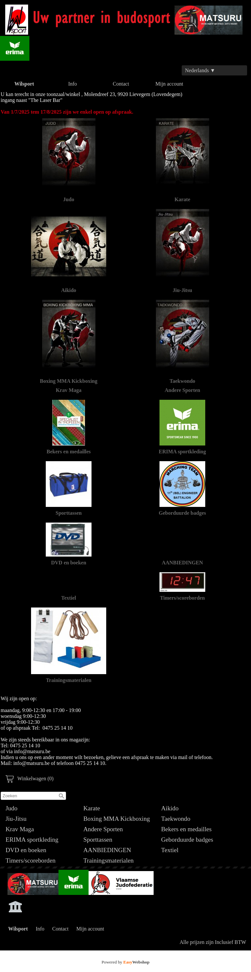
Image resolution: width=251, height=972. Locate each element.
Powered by (126, 962)
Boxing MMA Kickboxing (116, 818)
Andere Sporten (103, 829)
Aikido (169, 808)
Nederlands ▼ (200, 70)
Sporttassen (97, 839)
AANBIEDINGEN (107, 850)
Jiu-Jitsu (16, 818)
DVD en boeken (26, 850)
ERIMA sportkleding (32, 839)
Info (72, 84)
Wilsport (24, 84)
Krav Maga (20, 829)
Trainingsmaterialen (108, 860)
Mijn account (169, 84)
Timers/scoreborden (31, 860)
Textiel (169, 850)
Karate (91, 808)
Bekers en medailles (186, 829)
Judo (11, 808)
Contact (121, 84)
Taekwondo (175, 818)
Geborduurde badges (187, 839)
